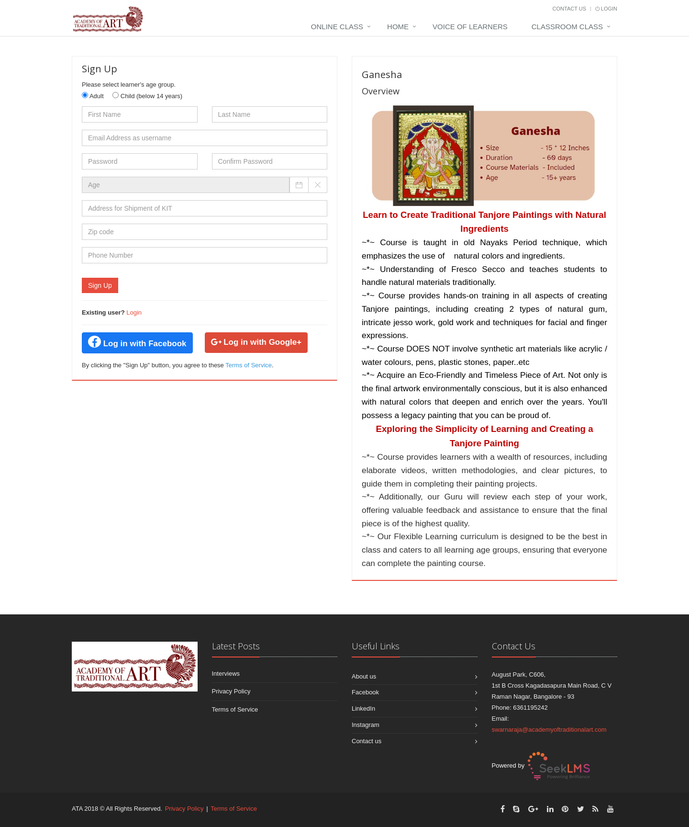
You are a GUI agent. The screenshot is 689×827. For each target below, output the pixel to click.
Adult (93, 96)
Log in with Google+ (256, 342)
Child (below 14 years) (147, 96)
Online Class (337, 27)
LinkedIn (363, 708)
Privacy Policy (231, 691)
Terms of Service (248, 365)
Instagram (365, 724)
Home (398, 27)
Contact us (366, 741)
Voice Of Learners (470, 27)
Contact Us (570, 8)
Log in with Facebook (137, 342)
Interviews (226, 673)
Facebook (365, 692)
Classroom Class (567, 27)
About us (364, 676)
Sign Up (100, 285)
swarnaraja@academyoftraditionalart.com (549, 729)
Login (606, 8)
